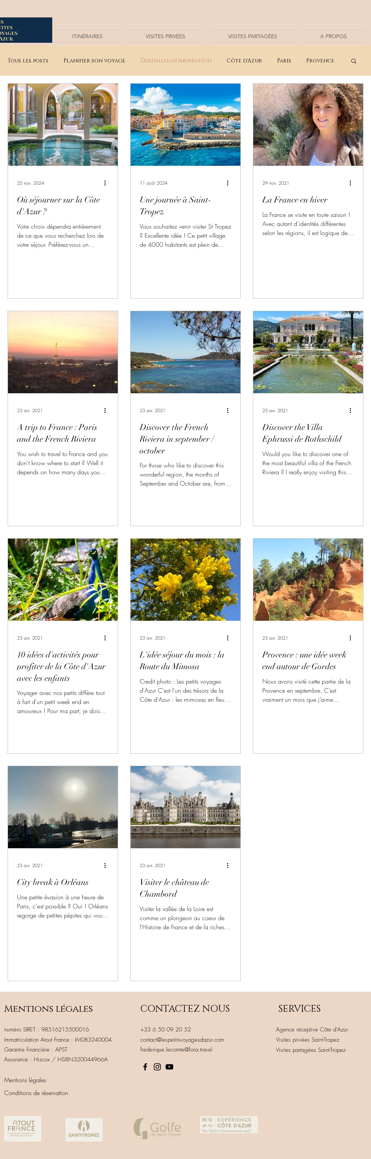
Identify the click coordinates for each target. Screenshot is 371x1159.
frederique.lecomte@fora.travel (176, 1049)
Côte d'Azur (244, 61)
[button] (353, 61)
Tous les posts (28, 61)
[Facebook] (145, 1067)
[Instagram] (157, 1067)
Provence (320, 61)
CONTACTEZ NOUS (185, 1009)
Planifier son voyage (94, 61)
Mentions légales (48, 1009)
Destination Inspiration (176, 61)
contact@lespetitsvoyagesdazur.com (182, 1040)
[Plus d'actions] (107, 182)
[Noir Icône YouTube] (169, 1067)
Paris (284, 61)
